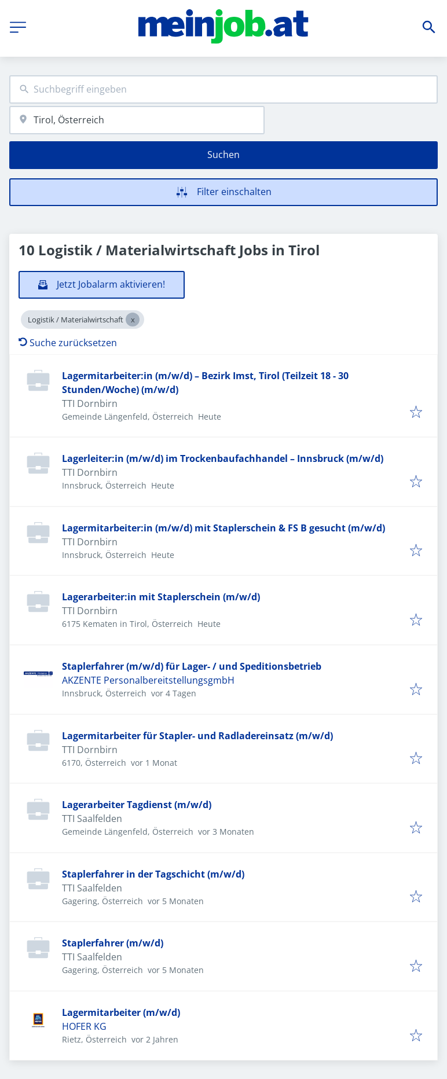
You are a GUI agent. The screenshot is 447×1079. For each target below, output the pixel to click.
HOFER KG (84, 1026)
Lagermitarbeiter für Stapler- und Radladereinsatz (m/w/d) (197, 735)
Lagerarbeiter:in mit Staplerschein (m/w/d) (161, 596)
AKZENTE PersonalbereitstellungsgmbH (148, 680)
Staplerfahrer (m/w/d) (112, 943)
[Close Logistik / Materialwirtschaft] (133, 319)
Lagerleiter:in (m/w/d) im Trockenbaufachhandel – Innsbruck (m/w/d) (222, 458)
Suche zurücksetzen (68, 342)
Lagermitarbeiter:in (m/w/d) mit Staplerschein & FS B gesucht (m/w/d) (223, 528)
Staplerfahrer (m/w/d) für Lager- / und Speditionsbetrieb (191, 666)
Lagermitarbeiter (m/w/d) (121, 1012)
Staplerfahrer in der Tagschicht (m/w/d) (153, 874)
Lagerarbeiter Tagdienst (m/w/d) (136, 804)
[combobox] (223, 89)
